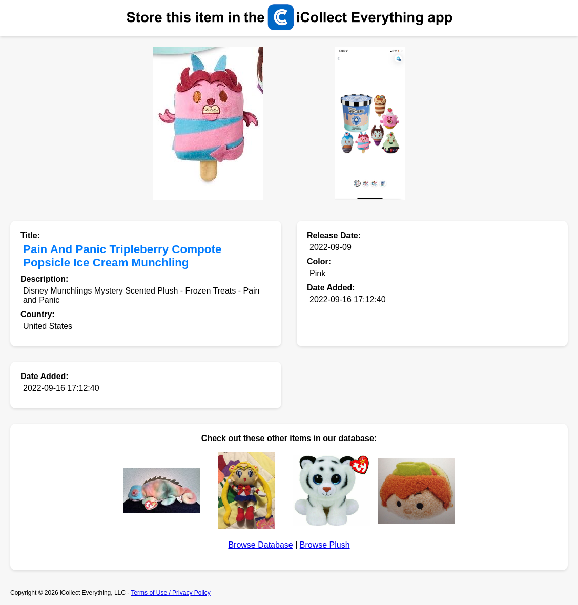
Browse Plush (325, 544)
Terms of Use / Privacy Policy (170, 592)
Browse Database (260, 544)
